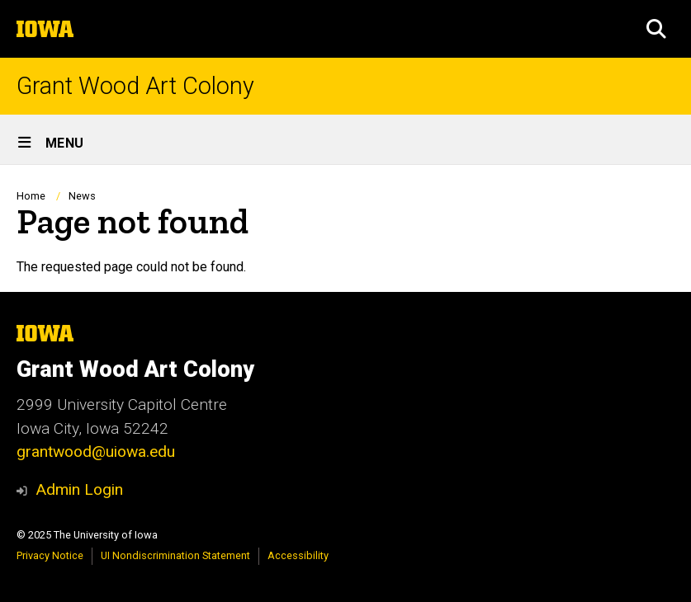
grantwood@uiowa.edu (96, 451)
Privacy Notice (50, 555)
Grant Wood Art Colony (135, 86)
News (82, 196)
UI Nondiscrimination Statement (175, 555)
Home (31, 196)
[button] (656, 29)
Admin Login (79, 489)
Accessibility (298, 555)
